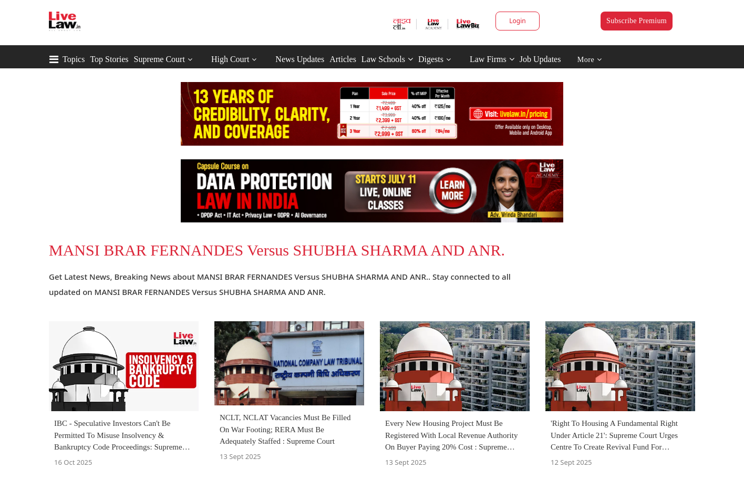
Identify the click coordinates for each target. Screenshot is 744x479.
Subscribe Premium (636, 21)
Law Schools (387, 59)
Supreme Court (159, 59)
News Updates (299, 59)
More (589, 60)
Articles (342, 59)
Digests (430, 59)
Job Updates (540, 59)
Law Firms (492, 59)
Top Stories (109, 59)
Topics (74, 59)
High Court (230, 59)
